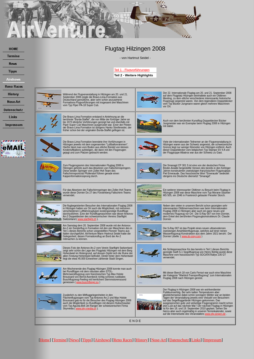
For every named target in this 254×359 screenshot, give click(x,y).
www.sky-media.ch (86, 308)
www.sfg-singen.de (215, 314)
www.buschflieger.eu (87, 282)
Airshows (102, 340)
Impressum (213, 340)
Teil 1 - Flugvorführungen (132, 70)
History (142, 340)
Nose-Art (158, 340)
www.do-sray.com (191, 236)
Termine (59, 340)
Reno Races (122, 340)
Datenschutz (179, 340)
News (74, 340)
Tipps (87, 340)
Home (45, 340)
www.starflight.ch (87, 219)
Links (196, 340)
